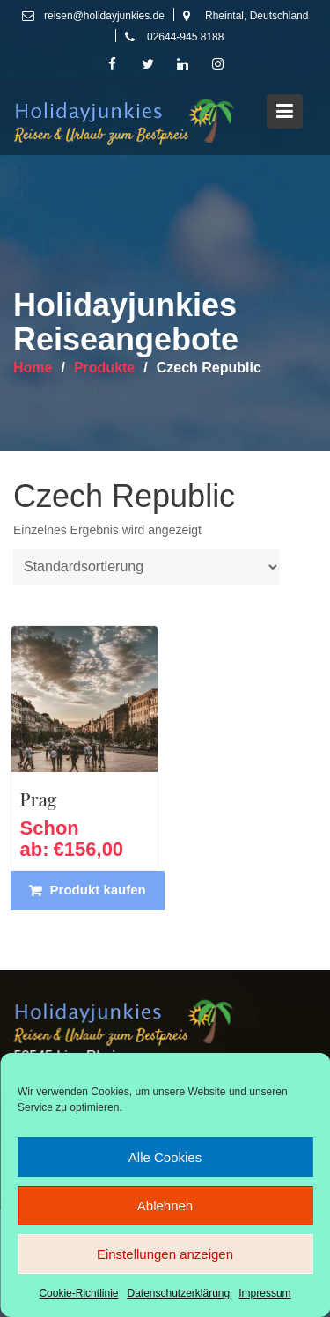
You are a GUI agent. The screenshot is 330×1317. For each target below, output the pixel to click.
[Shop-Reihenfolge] (146, 567)
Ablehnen (165, 1205)
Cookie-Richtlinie (78, 1293)
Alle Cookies (165, 1157)
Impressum (264, 1293)
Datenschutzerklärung (178, 1293)
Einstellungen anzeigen (165, 1254)
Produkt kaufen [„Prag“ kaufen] (98, 889)
